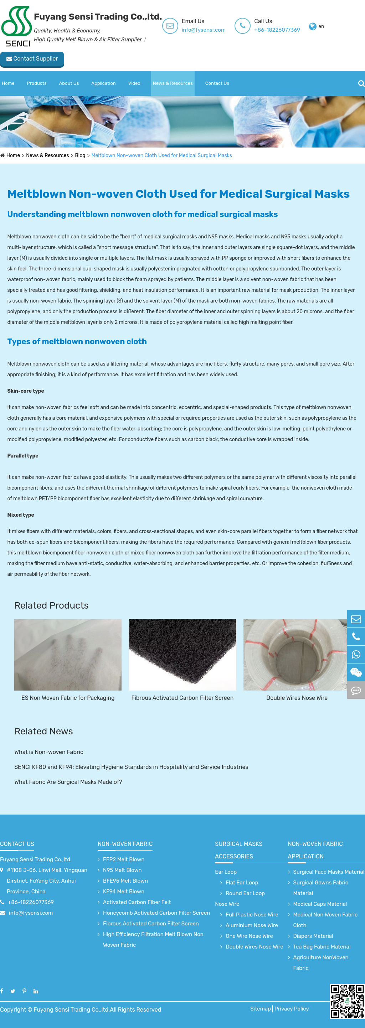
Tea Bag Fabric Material (322, 947)
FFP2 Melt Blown (123, 859)
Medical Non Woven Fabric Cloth (325, 920)
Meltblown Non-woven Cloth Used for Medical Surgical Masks (162, 156)
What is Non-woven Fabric (48, 752)
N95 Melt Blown (122, 870)
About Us (69, 83)
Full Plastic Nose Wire (252, 914)
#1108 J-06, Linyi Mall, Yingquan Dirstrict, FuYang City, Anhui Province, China (47, 881)
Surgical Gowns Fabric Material (321, 888)
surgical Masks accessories (238, 850)
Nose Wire (227, 904)
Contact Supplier (32, 58)
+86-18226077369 (277, 30)
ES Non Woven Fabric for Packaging (68, 697)
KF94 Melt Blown (123, 891)
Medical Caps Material (320, 904)
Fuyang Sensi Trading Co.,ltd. (36, 859)
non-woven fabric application (315, 850)
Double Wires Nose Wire (297, 697)
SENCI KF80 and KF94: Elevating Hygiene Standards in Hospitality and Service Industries (131, 767)
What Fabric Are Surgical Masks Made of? (68, 782)
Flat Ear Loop (242, 882)
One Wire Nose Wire (249, 936)
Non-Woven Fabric (125, 844)
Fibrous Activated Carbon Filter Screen (183, 697)
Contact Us (217, 83)
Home (8, 83)
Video (134, 83)
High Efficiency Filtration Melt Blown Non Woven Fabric (153, 939)
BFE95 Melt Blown (125, 881)
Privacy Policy (291, 1009)
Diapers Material (313, 936)
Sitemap (260, 1009)
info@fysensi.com (204, 30)
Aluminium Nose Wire (252, 925)
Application (103, 83)
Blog (80, 156)
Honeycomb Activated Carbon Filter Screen (156, 913)
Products (37, 83)
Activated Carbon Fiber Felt (137, 902)
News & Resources (173, 83)
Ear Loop (226, 872)
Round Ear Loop (245, 893)
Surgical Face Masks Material (329, 872)
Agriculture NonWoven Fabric (321, 962)
